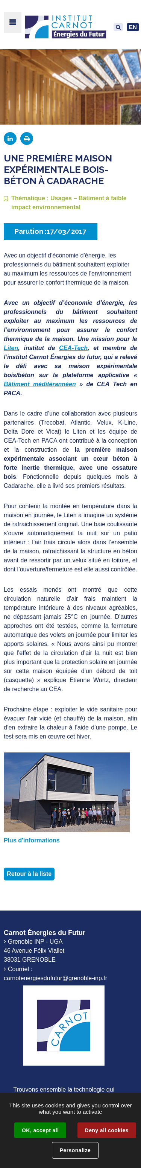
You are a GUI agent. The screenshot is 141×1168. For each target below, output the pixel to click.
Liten (11, 348)
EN (133, 27)
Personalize (75, 1150)
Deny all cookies (107, 1130)
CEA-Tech (73, 348)
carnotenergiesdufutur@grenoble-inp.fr (55, 978)
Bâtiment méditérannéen (40, 384)
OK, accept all (40, 1130)
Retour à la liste (29, 874)
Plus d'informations (32, 840)
